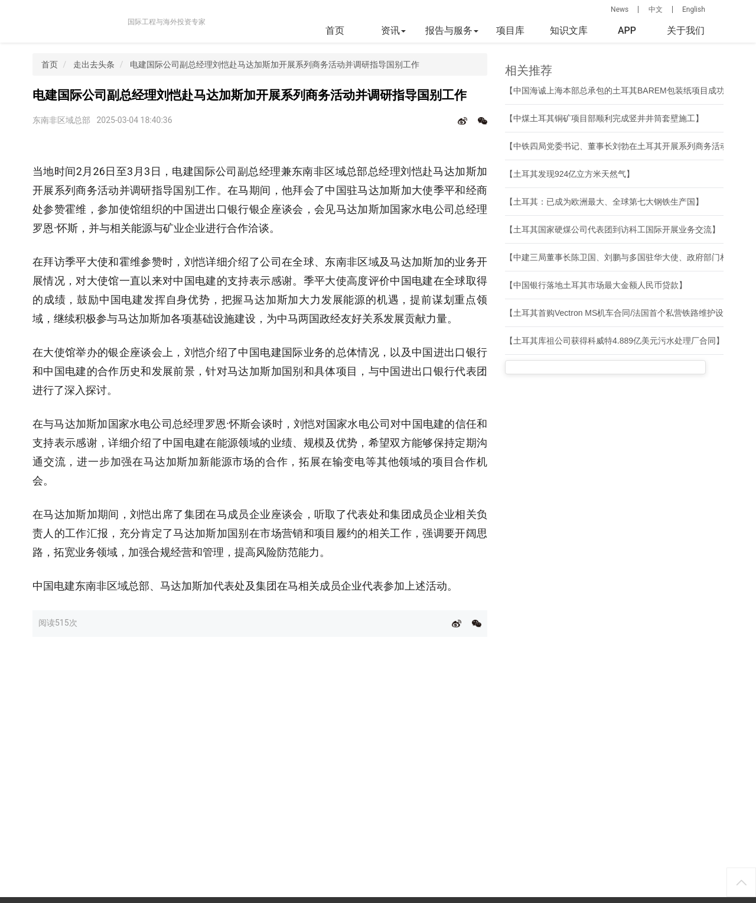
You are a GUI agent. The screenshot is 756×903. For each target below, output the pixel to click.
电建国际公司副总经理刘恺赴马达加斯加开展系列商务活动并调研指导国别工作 (274, 64)
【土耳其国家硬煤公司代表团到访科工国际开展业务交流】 (612, 229)
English (693, 9)
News (619, 9)
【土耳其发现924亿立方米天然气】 (569, 174)
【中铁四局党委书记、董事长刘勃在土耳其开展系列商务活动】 (621, 146)
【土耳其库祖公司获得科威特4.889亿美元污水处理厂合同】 (614, 340)
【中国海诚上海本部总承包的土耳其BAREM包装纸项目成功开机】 (627, 90)
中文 (656, 9)
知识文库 (569, 30)
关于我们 (686, 30)
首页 (334, 30)
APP (627, 30)
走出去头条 (94, 64)
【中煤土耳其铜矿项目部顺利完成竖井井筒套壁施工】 (604, 118)
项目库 (510, 30)
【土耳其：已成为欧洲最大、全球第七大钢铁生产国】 (604, 201)
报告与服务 (451, 30)
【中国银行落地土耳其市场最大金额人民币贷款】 (596, 285)
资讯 (393, 30)
